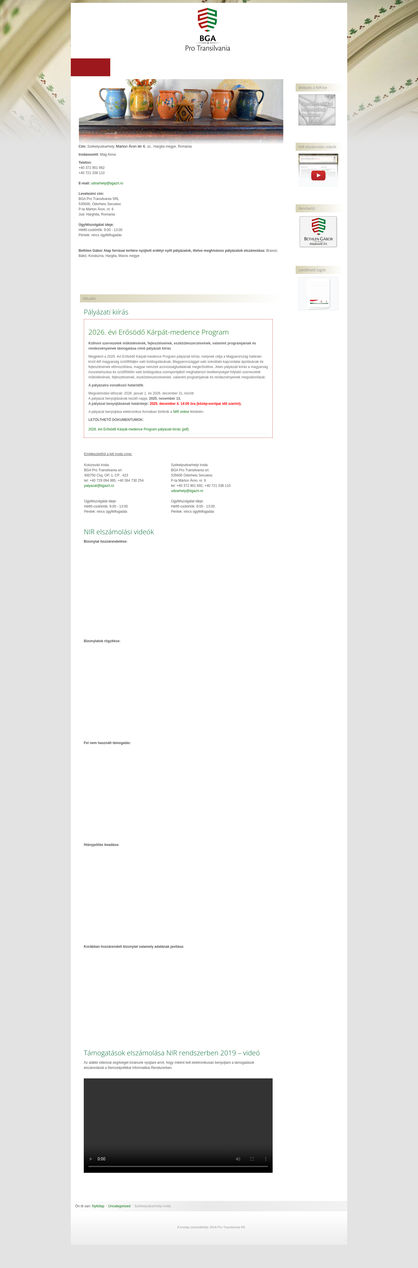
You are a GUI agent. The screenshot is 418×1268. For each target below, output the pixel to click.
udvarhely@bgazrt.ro (107, 184)
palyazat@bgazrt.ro (99, 486)
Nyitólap (98, 1206)
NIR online (181, 412)
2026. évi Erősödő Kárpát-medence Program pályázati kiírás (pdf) (138, 430)
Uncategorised (119, 1206)
